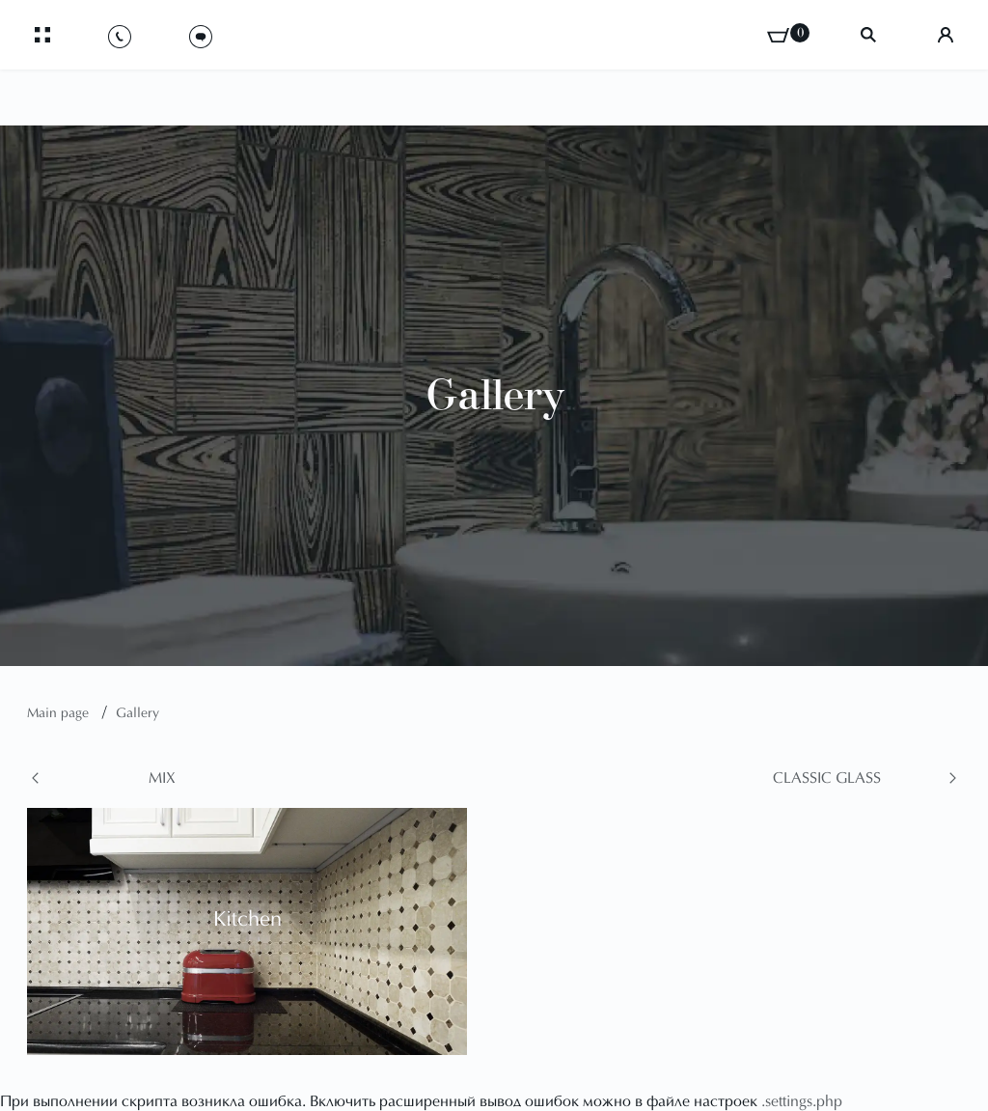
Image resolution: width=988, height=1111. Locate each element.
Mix (162, 779)
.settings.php (801, 1102)
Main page (60, 714)
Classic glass (827, 779)
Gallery (137, 714)
